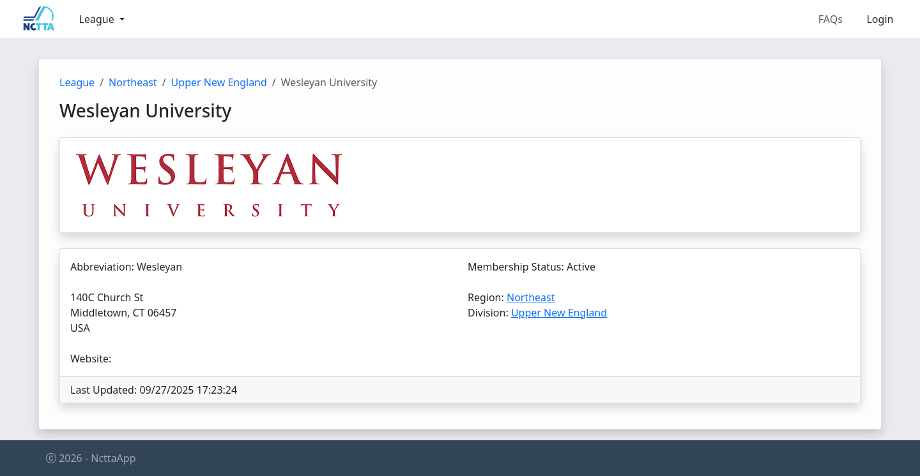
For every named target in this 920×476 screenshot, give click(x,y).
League (77, 82)
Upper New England (219, 82)
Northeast (133, 82)
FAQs (830, 19)
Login (879, 19)
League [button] (98, 19)
